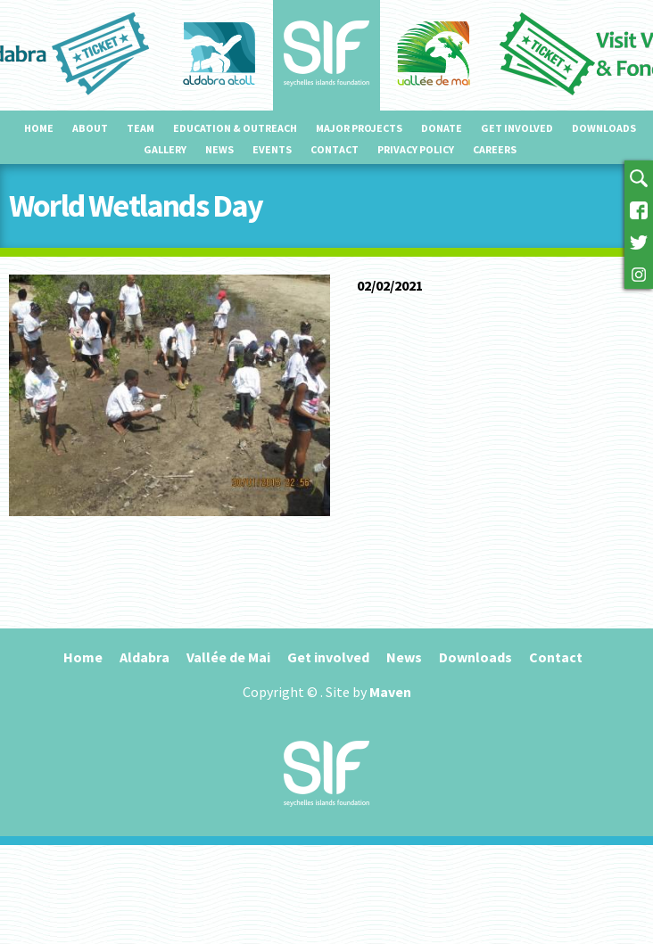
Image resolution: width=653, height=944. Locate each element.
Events (272, 149)
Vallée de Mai (228, 657)
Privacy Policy (415, 149)
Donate (441, 128)
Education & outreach (235, 128)
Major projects (359, 128)
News (219, 149)
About (90, 128)
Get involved (517, 128)
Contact (334, 149)
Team (140, 128)
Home (39, 128)
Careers (495, 149)
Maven (390, 692)
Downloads (604, 128)
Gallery (165, 149)
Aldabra (144, 657)
